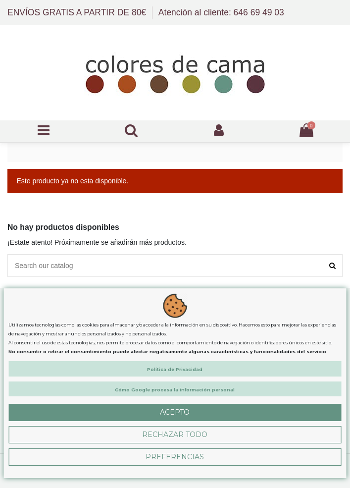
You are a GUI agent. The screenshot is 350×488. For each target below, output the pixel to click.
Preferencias (175, 456)
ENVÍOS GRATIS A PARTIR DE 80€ (78, 12)
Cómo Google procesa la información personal (175, 389)
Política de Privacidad (174, 369)
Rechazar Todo (174, 434)
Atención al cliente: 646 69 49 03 (221, 12)
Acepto (175, 412)
